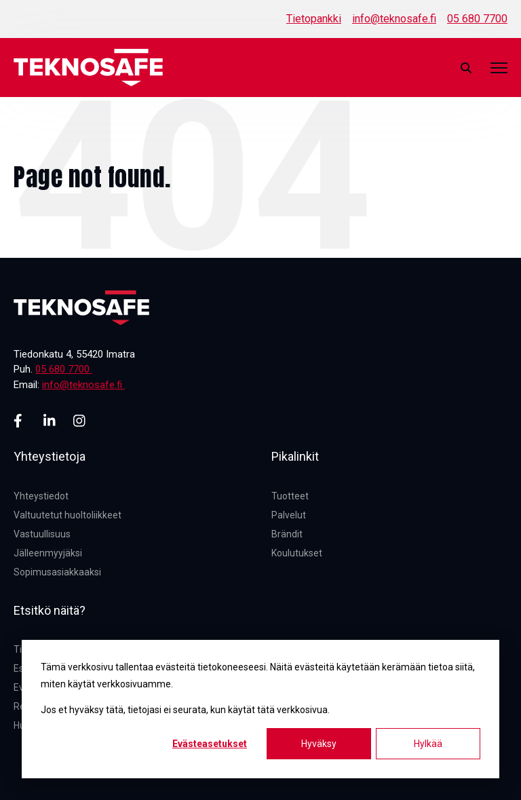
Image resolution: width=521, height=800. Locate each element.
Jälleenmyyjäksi (48, 553)
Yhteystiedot (41, 496)
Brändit (287, 534)
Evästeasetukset (209, 743)
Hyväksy (318, 743)
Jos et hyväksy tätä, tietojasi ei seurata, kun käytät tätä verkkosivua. (185, 709)
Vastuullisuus (42, 534)
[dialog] (260, 709)
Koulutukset (296, 553)
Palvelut (288, 515)
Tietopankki (313, 18)
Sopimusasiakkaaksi (57, 572)
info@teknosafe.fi (394, 18)
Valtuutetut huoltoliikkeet (67, 515)
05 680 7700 (477, 18)
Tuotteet (290, 496)
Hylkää (428, 743)
